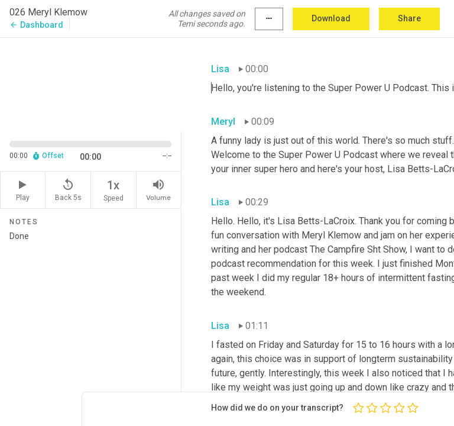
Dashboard (36, 25)
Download (331, 18)
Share (409, 18)
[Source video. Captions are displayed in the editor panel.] (90, 83)
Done (90, 324)
